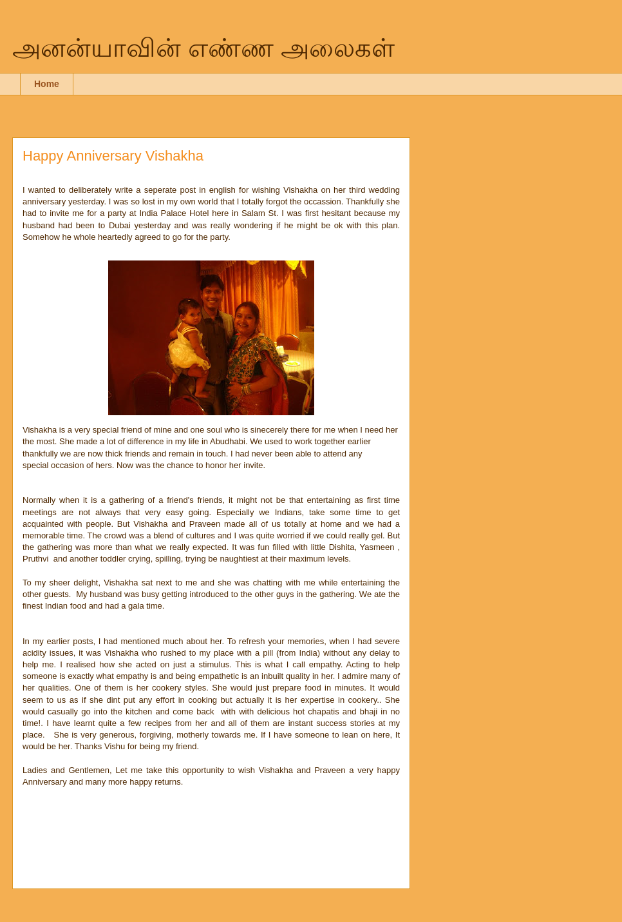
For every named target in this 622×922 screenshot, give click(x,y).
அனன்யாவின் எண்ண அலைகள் (203, 48)
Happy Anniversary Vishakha (113, 156)
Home (46, 84)
